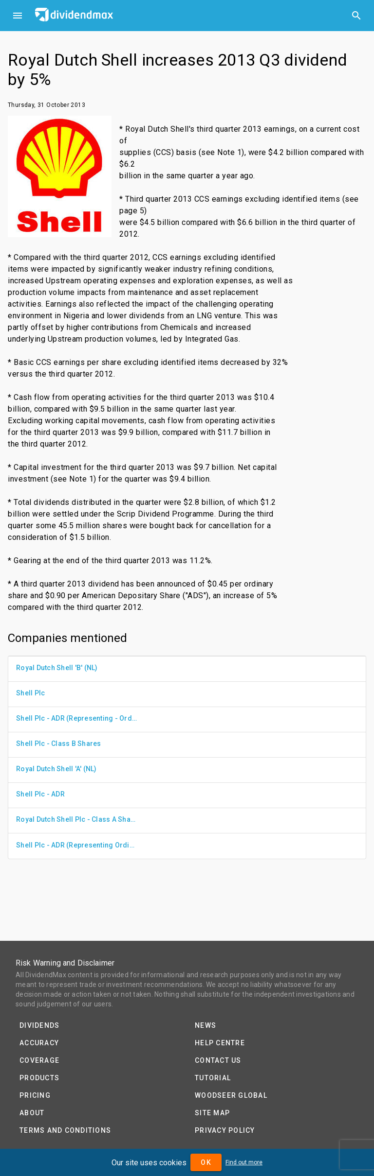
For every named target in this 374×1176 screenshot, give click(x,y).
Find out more (243, 1162)
